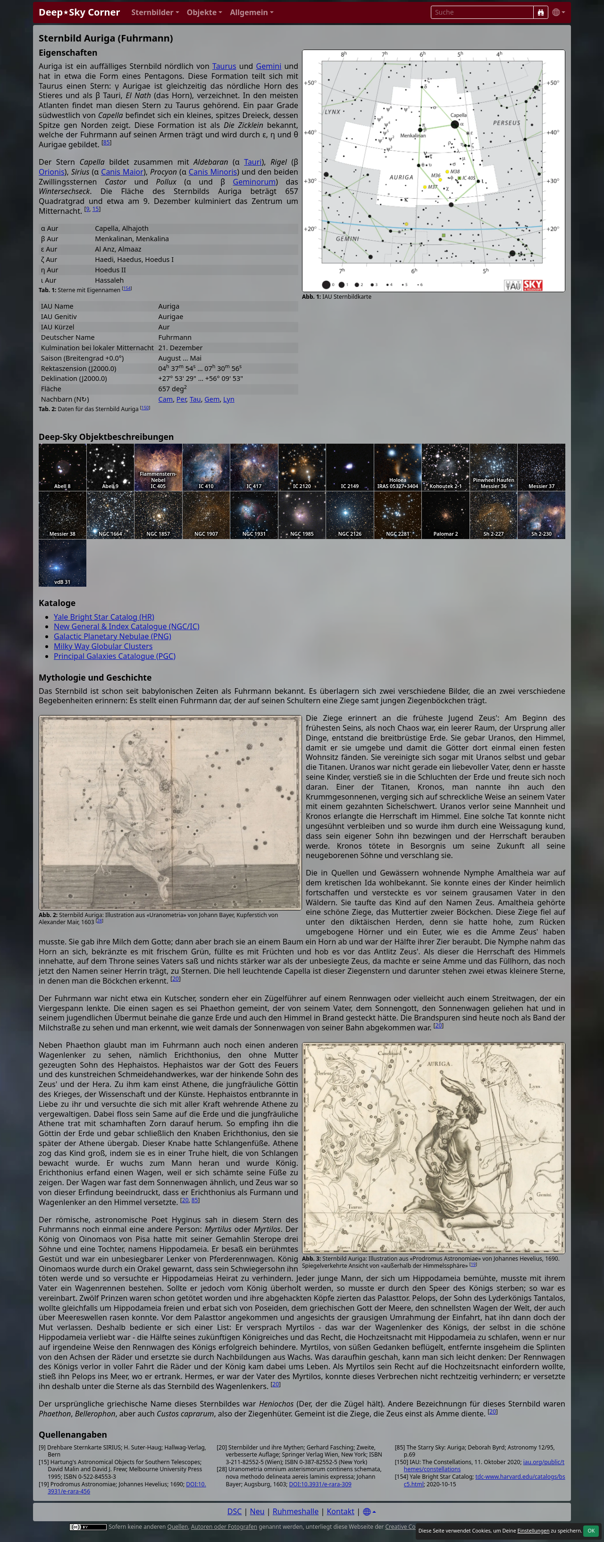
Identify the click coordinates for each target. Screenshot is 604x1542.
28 (99, 921)
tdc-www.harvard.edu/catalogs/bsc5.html (484, 1480)
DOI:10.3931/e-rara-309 (320, 1484)
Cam (166, 399)
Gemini (269, 66)
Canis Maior (122, 172)
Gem (211, 399)
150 (145, 407)
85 (106, 142)
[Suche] (540, 12)
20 (175, 979)
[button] (155, 12)
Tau (195, 399)
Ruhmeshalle (296, 1511)
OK (591, 1530)
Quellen (178, 1527)
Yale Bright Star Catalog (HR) (104, 617)
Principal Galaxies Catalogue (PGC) (115, 656)
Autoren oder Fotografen (224, 1527)
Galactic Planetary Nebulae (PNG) (112, 636)
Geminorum (254, 182)
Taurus (224, 66)
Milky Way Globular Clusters (103, 646)
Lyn (229, 399)
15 (95, 209)
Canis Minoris (213, 172)
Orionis (52, 172)
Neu (257, 1511)
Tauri (252, 162)
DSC (234, 1511)
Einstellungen (533, 1530)
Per (181, 399)
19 (473, 1264)
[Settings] (369, 1512)
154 (126, 288)
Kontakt (340, 1511)
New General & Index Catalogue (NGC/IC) (127, 626)
